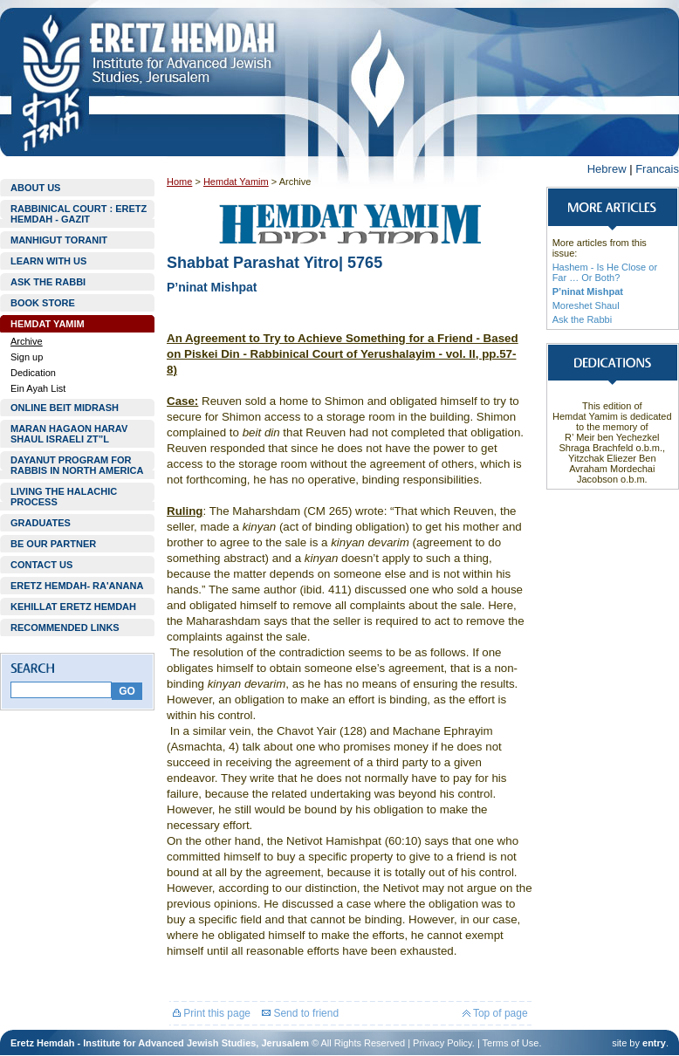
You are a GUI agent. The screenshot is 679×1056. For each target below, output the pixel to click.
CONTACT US (41, 564)
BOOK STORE (42, 303)
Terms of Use (511, 1043)
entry (654, 1043)
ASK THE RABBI (48, 282)
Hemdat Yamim (236, 181)
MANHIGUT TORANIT (58, 240)
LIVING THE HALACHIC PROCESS (63, 496)
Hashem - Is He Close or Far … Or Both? (604, 272)
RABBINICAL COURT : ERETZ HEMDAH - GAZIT (78, 213)
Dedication (33, 372)
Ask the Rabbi (582, 319)
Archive (26, 341)
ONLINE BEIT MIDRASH (64, 407)
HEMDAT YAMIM (47, 324)
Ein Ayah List (37, 388)
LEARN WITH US (48, 261)
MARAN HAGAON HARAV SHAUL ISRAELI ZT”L (68, 433)
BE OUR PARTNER (53, 543)
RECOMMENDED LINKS (65, 627)
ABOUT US (35, 187)
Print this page (211, 1013)
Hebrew (607, 168)
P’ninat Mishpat (587, 291)
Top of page (495, 1013)
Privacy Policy (442, 1043)
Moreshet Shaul (586, 305)
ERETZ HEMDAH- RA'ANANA (76, 585)
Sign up (26, 357)
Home (179, 181)
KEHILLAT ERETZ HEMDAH (73, 606)
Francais (657, 168)
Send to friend (300, 1013)
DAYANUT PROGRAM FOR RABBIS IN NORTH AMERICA (76, 465)
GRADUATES (40, 523)
